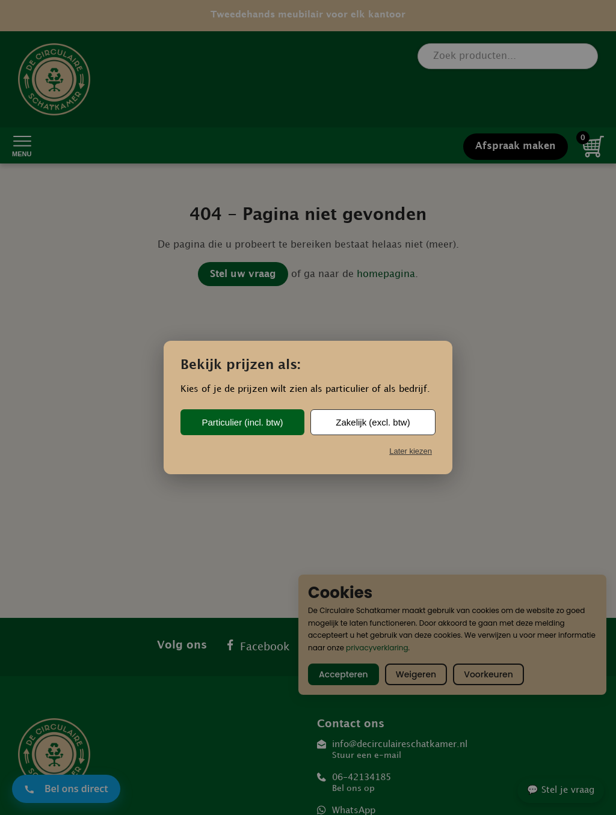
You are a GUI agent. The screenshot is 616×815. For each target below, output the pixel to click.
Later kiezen (410, 451)
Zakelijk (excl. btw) (373, 422)
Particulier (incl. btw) (242, 422)
